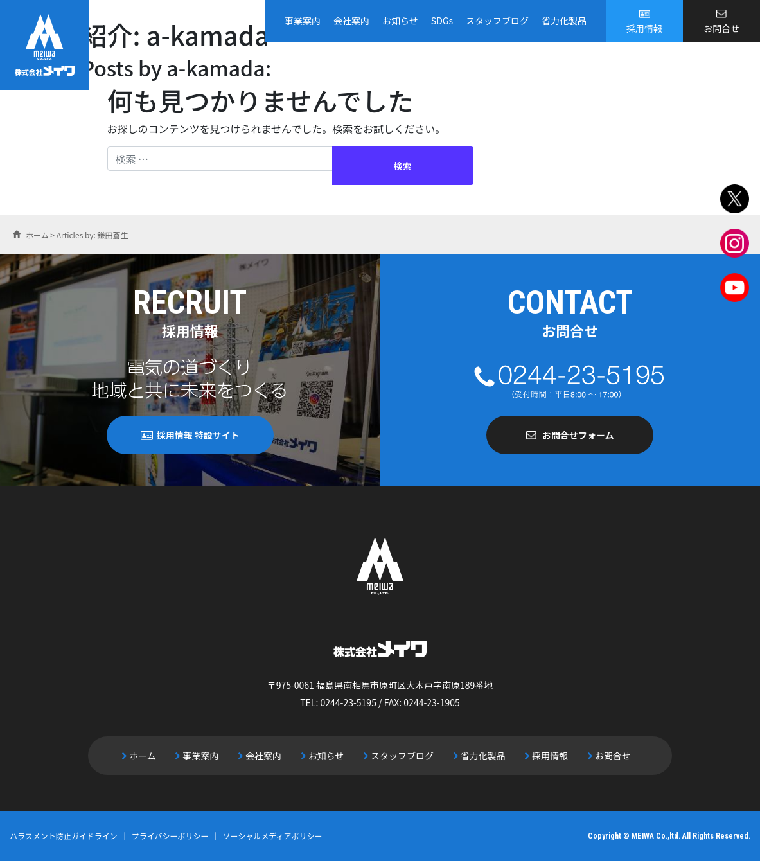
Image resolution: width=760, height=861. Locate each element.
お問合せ (721, 28)
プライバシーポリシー (170, 835)
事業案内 (303, 20)
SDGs (442, 20)
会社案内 (351, 20)
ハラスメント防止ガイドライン (64, 835)
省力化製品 (564, 20)
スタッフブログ (497, 20)
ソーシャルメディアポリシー (273, 835)
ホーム (142, 755)
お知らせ (400, 20)
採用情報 (644, 28)
